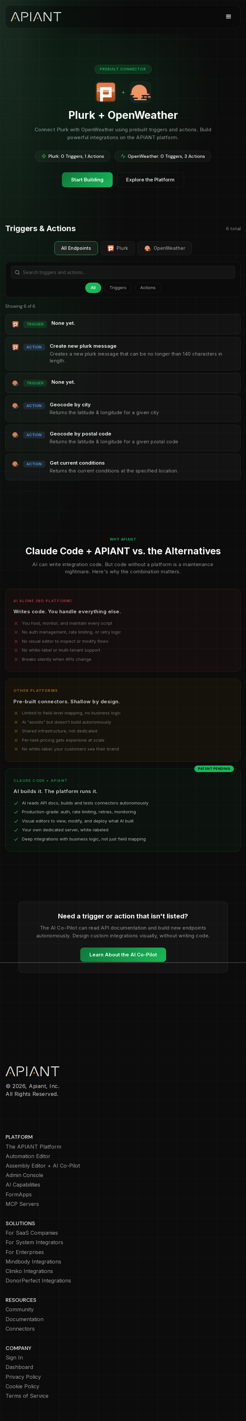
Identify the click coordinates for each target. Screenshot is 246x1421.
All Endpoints (76, 248)
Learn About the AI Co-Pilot (123, 954)
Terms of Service (27, 1396)
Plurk (117, 248)
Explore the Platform (150, 179)
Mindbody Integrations (33, 1262)
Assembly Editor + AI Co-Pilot (43, 1166)
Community (20, 1309)
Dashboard (19, 1367)
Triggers (117, 287)
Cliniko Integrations (29, 1271)
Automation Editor (28, 1156)
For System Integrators (34, 1242)
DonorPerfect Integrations (38, 1281)
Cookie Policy (22, 1386)
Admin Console (24, 1175)
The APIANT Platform (33, 1147)
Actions (148, 287)
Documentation (25, 1319)
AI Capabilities (23, 1185)
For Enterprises (25, 1252)
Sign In (14, 1358)
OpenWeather (164, 248)
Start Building (87, 179)
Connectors (20, 1329)
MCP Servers (22, 1204)
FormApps (19, 1194)
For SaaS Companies (32, 1233)
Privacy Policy (23, 1377)
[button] (228, 16)
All (93, 287)
